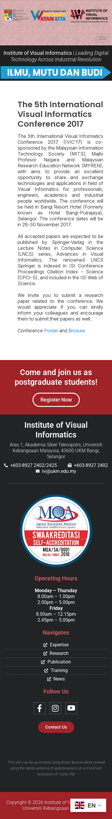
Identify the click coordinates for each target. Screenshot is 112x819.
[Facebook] (39, 708)
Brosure (76, 330)
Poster (51, 330)
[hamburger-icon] (102, 38)
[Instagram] (55, 708)
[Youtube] (71, 708)
